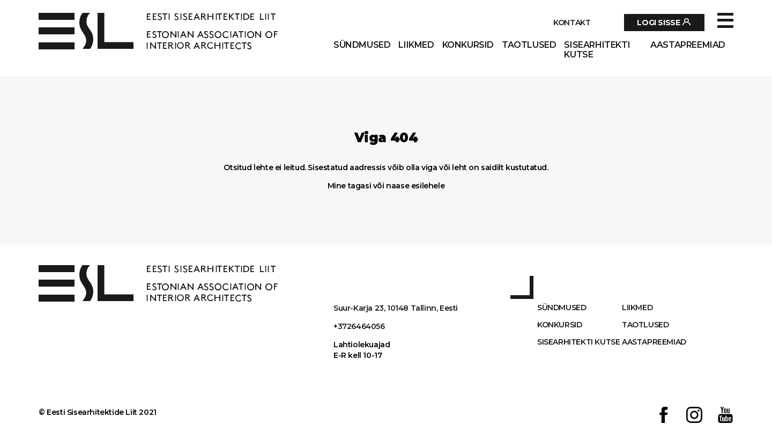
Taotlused (529, 45)
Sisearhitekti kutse (597, 50)
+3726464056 (359, 326)
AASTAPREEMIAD (687, 45)
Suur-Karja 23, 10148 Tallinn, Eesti (395, 308)
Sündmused (361, 45)
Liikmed (416, 45)
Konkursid (468, 45)
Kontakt (571, 22)
